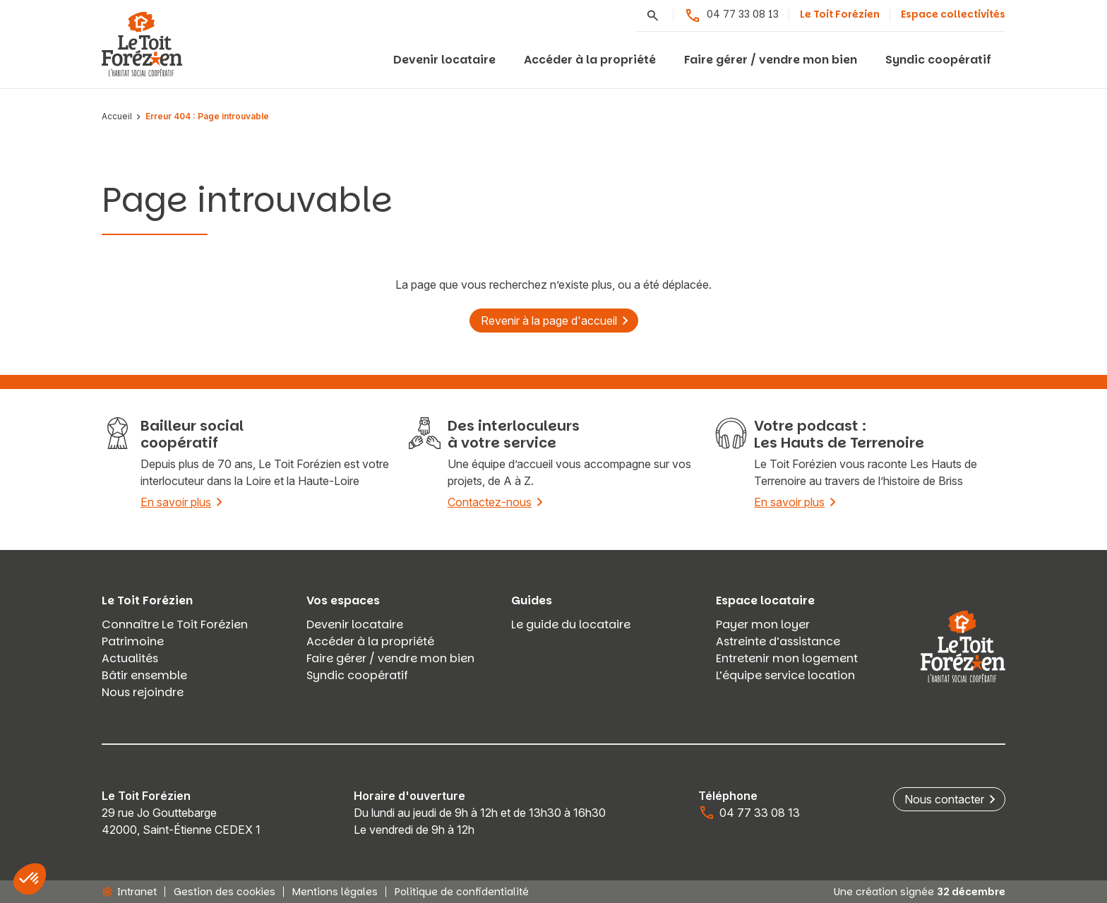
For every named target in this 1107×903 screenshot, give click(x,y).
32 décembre (971, 892)
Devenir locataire (444, 60)
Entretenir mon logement (787, 658)
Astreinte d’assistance (778, 641)
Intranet (129, 892)
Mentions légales (335, 892)
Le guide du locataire (570, 624)
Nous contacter (944, 799)
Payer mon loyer (763, 624)
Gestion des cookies (224, 892)
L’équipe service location (785, 675)
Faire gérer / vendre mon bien (770, 60)
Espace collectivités (953, 14)
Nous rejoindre (143, 692)
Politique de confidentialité (462, 892)
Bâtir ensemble (144, 675)
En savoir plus (175, 502)
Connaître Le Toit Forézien (175, 624)
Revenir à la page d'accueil (549, 320)
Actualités (130, 658)
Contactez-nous (490, 502)
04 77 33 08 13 (731, 15)
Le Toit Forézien (840, 14)
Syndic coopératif (938, 60)
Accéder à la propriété (590, 60)
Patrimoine (133, 641)
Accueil (117, 117)
